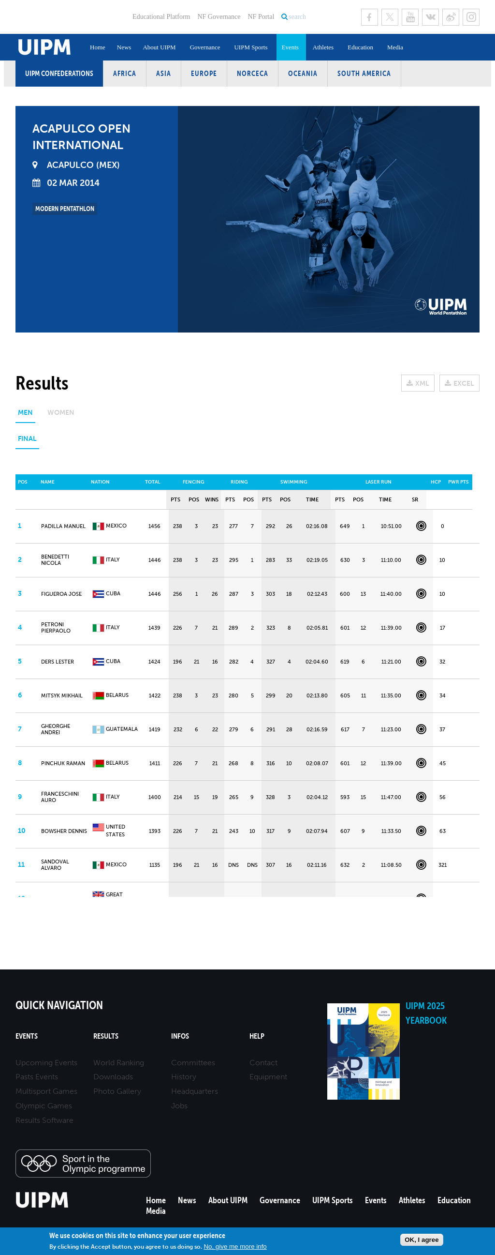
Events (289, 47)
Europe (204, 73)
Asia (163, 73)
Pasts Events (36, 1076)
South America (364, 73)
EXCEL (463, 383)
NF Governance (218, 16)
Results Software (44, 1120)
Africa (124, 73)
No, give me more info (235, 1246)
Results (105, 1036)
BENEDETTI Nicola (55, 560)
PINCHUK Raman (63, 763)
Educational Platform (161, 16)
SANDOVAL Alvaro (55, 865)
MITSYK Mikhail (62, 696)
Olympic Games (43, 1105)
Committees (193, 1062)
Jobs (179, 1105)
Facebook (369, 17)
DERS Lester (57, 662)
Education (360, 47)
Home (97, 47)
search (297, 16)
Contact (263, 1062)
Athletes (323, 47)
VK (430, 17)
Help (256, 1036)
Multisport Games (46, 1091)
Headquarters (194, 1091)
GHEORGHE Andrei (55, 729)
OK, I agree (421, 1239)
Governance (205, 47)
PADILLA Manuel (63, 526)
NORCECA (252, 73)
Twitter (389, 17)
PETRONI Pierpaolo (56, 627)
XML (422, 383)
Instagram (471, 17)
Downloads (113, 1076)
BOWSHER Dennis (64, 831)
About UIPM (159, 47)
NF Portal (261, 16)
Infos (180, 1036)
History (183, 1076)
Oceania (303, 73)
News (124, 47)
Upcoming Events (46, 1062)
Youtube (410, 17)
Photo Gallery (117, 1091)
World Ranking (118, 1062)
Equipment (268, 1076)
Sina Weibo (450, 17)
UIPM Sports (250, 47)
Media (395, 47)
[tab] (25, 416)
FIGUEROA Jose (61, 594)
